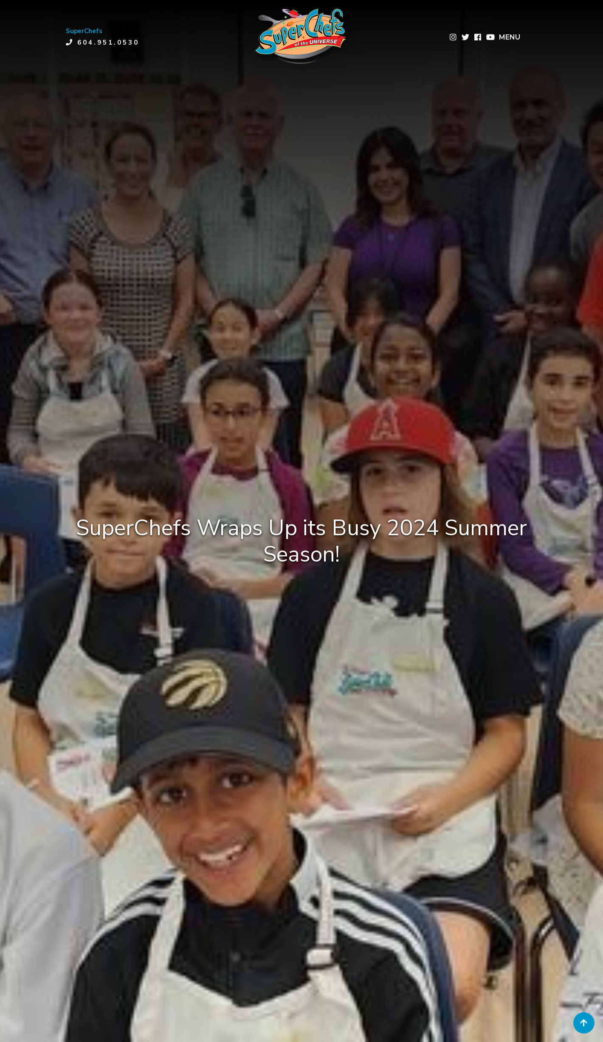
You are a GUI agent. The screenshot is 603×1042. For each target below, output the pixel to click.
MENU (509, 37)
